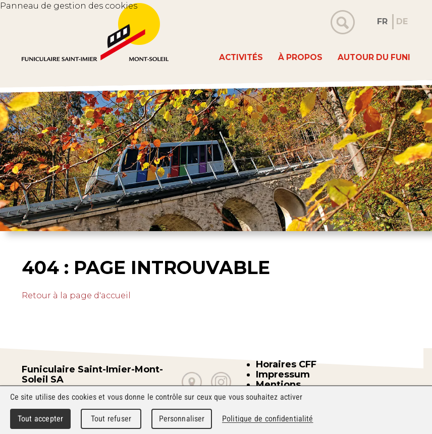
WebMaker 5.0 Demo (95, 32)
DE (402, 21)
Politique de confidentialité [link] (267, 418)
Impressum (283, 374)
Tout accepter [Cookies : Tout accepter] (40, 418)
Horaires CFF (286, 364)
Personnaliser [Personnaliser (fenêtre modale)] (182, 418)
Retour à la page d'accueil (76, 295)
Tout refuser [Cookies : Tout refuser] (111, 418)
